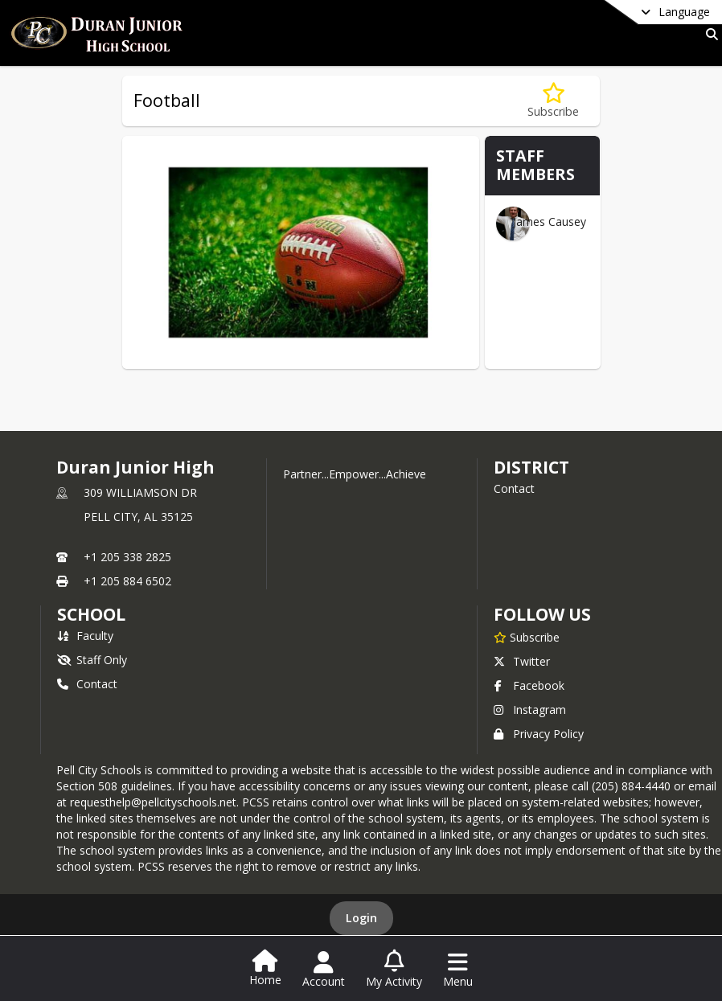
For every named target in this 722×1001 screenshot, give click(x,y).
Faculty (85, 635)
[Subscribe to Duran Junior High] (527, 637)
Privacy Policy (539, 733)
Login (361, 917)
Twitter (522, 661)
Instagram (530, 709)
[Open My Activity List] (394, 970)
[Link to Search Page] (708, 34)
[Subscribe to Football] (553, 101)
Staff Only (92, 659)
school (91, 614)
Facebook (529, 685)
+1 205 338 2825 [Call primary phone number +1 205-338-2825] (127, 556)
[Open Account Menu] (323, 970)
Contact (514, 488)
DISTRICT (531, 467)
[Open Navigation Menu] (458, 970)
